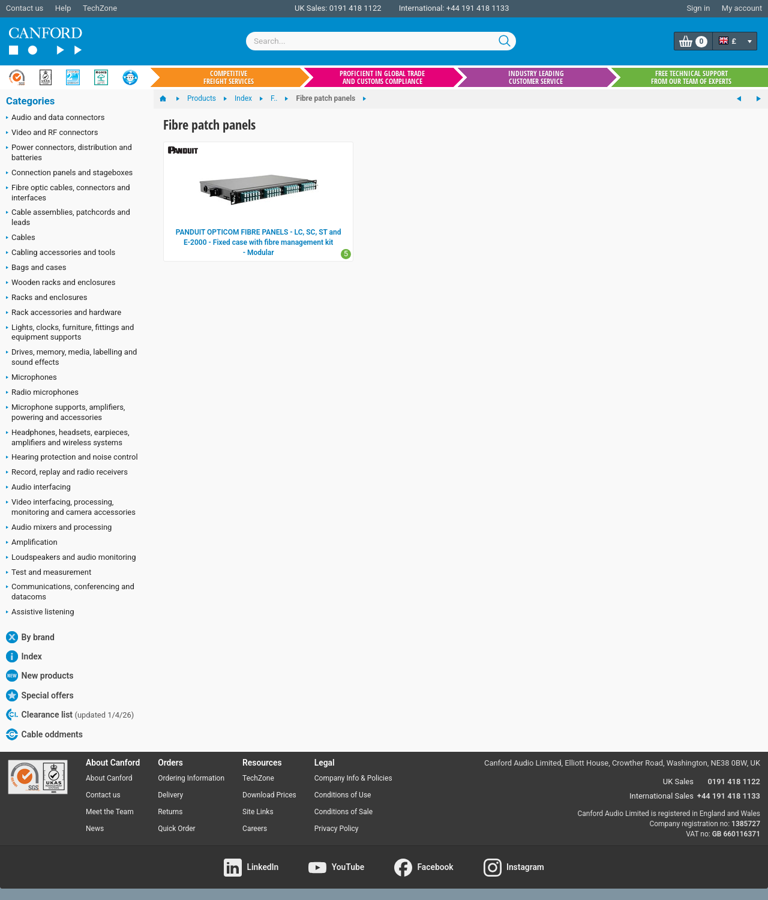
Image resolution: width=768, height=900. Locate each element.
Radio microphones (42, 393)
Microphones (31, 378)
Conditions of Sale (343, 812)
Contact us (25, 8)
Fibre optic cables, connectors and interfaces (68, 192)
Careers (254, 828)
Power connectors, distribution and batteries (69, 152)
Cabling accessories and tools (60, 253)
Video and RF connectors (52, 133)
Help (63, 8)
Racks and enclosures (46, 298)
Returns (170, 812)
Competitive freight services (228, 77)
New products (39, 676)
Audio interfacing (38, 487)
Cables (20, 238)
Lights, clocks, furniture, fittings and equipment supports (70, 332)
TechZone (100, 8)
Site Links (258, 812)
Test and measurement (48, 573)
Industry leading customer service (536, 77)
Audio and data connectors (55, 118)
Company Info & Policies (353, 778)
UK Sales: (311, 8)
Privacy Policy (336, 828)
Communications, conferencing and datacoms (70, 591)
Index (24, 656)
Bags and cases (36, 268)
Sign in (698, 8)
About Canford (109, 778)
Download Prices (269, 795)
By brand (30, 637)
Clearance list (70, 715)
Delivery (170, 795)
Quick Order (176, 828)
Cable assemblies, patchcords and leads (68, 217)
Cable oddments (44, 734)
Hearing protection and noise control (72, 457)
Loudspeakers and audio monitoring (71, 558)
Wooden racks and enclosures (60, 283)
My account (742, 8)
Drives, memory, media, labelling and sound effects (71, 357)
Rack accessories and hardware (63, 313)
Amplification (32, 543)
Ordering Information (191, 778)
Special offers (40, 695)
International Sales (661, 795)
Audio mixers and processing (59, 528)
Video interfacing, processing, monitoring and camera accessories (71, 507)
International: (422, 8)
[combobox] (381, 41)
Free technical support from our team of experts (691, 77)
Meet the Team (110, 812)
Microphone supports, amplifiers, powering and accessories (65, 412)
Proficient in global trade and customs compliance (382, 77)
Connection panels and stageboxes (69, 173)
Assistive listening (40, 612)
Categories (30, 101)
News (95, 828)
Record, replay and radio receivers (67, 472)
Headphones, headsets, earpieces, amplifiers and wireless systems (68, 437)
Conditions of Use (342, 795)
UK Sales (678, 781)
